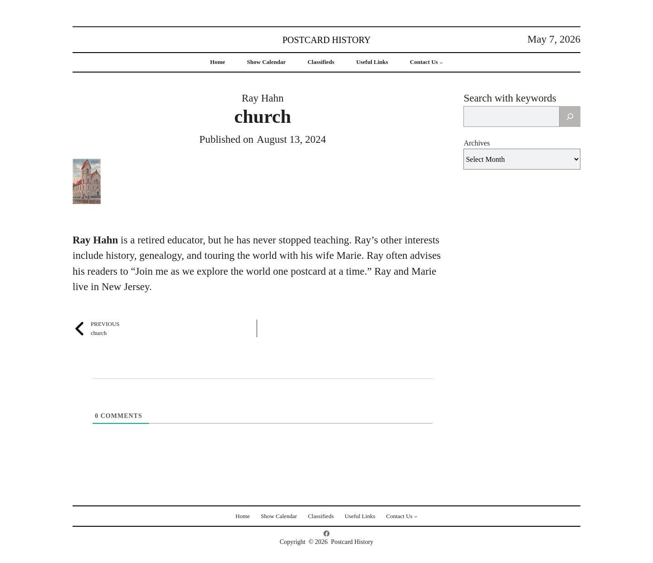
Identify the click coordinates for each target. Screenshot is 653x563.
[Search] (570, 116)
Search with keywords (509, 98)
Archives (476, 143)
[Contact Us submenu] (441, 62)
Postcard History (327, 40)
